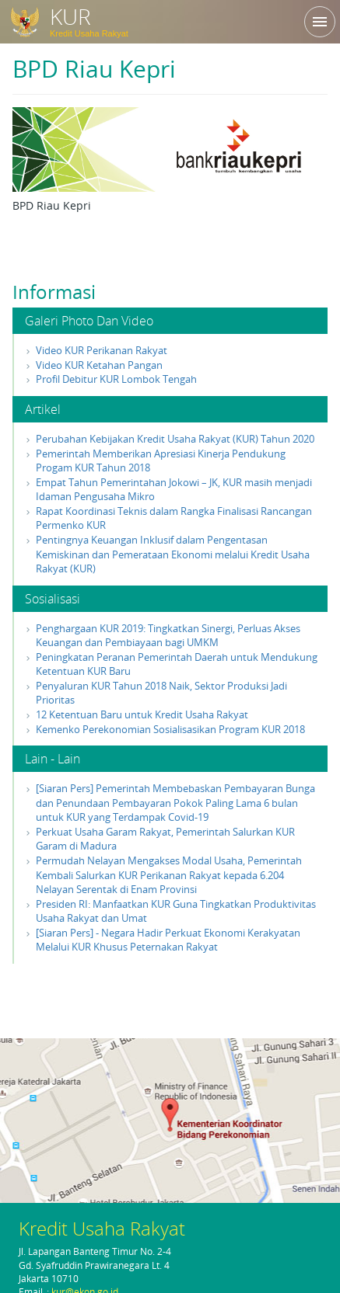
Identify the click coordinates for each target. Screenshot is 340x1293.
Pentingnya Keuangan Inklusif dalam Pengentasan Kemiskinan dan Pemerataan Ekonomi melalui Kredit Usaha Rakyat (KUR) (173, 554)
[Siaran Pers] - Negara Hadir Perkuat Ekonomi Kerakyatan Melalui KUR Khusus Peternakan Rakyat (168, 940)
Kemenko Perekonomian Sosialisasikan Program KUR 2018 (170, 729)
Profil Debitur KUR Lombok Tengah (116, 379)
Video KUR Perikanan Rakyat (101, 350)
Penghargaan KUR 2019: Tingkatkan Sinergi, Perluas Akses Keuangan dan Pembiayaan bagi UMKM (168, 635)
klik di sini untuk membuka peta (170, 1119)
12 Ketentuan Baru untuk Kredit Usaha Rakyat (142, 714)
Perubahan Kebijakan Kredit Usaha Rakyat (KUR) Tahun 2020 (175, 439)
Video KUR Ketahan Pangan (99, 365)
